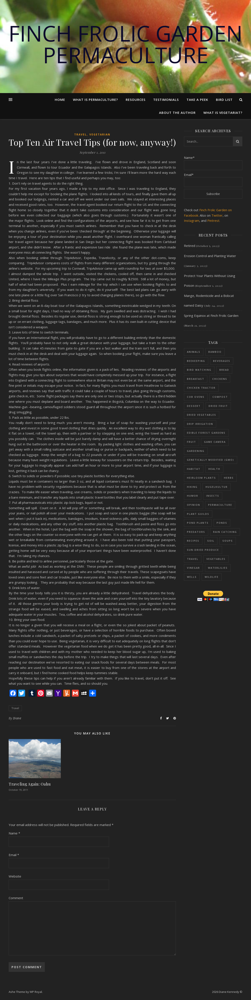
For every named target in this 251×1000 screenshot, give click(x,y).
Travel (80, 134)
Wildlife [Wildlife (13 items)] (212, 576)
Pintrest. (213, 220)
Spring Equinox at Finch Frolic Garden (211, 315)
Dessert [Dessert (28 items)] (194, 405)
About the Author (177, 112)
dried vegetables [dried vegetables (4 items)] (201, 414)
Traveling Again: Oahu (30, 784)
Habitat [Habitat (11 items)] (193, 468)
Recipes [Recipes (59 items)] (193, 540)
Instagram (191, 220)
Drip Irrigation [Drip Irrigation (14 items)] (200, 423)
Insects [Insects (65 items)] (212, 495)
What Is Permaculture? (95, 99)
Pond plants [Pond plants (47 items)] (198, 522)
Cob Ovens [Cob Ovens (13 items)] (195, 396)
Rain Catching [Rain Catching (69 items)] (225, 531)
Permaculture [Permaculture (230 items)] (220, 504)
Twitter (217, 215)
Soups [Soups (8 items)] (227, 540)
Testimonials (166, 99)
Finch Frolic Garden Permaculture (125, 44)
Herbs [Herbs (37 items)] (229, 477)
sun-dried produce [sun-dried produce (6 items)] (203, 549)
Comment (16, 898)
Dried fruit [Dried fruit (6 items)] (218, 405)
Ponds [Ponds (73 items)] (222, 522)
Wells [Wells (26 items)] (192, 576)
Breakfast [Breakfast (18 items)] (195, 378)
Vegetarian (99, 134)
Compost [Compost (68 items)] (220, 396)
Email (14, 855)
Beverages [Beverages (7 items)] (221, 360)
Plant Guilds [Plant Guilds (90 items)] (198, 513)
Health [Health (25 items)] (214, 468)
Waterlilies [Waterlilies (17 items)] (218, 567)
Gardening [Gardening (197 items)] (195, 450)
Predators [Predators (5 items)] (196, 531)
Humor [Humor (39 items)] (192, 495)
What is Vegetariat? (222, 112)
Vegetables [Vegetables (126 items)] (215, 558)
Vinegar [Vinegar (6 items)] (193, 567)
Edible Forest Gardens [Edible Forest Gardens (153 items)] (206, 432)
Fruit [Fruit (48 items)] (191, 441)
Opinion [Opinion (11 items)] (193, 504)
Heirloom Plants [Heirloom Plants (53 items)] (201, 477)
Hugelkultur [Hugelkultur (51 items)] (217, 486)
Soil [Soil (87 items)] (210, 540)
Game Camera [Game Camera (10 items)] (215, 441)
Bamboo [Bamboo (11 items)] (215, 351)
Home (60, 99)
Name (14, 833)
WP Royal (36, 992)
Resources (135, 99)
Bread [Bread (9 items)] (224, 369)
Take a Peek (197, 99)
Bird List (224, 99)
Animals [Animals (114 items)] (193, 351)
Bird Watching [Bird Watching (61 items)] (199, 369)
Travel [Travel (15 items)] (192, 558)
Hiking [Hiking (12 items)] (192, 486)
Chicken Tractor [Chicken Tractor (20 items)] (201, 387)
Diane (17, 718)
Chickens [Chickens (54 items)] (219, 378)
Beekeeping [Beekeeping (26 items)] (196, 360)
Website (15, 876)
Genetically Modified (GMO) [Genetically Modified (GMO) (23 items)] (210, 459)
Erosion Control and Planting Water (210, 256)
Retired (189, 245)
